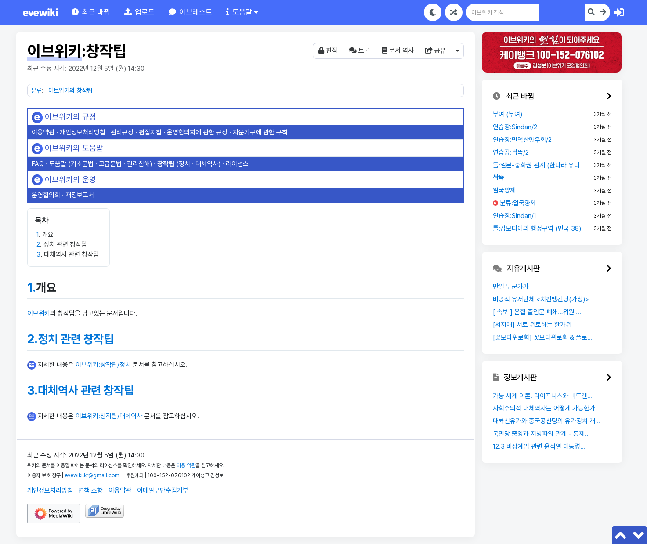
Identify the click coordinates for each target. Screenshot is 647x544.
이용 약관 (186, 465)
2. (32, 339)
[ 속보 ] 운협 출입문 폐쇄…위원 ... (537, 312)
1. (31, 287)
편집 (327, 50)
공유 (435, 50)
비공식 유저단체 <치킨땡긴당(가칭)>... (543, 299)
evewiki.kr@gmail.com (92, 475)
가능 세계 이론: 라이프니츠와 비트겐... (543, 396)
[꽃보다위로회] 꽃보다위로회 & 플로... (543, 337)
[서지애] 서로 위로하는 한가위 (532, 325)
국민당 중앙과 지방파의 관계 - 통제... (541, 434)
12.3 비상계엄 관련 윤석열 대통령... (539, 446)
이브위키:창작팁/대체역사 (109, 416)
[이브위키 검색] (550, 12)
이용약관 (119, 490)
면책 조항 (90, 490)
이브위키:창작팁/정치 (103, 365)
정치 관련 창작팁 (76, 339)
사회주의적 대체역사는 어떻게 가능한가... (546, 408)
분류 (36, 90)
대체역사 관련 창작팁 (86, 390)
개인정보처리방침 (50, 490)
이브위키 (38, 313)
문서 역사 (398, 50)
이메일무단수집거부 (162, 490)
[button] (139, 12)
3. (32, 390)
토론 (359, 50)
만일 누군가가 (511, 286)
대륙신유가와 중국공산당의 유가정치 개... (546, 421)
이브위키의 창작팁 (70, 90)
